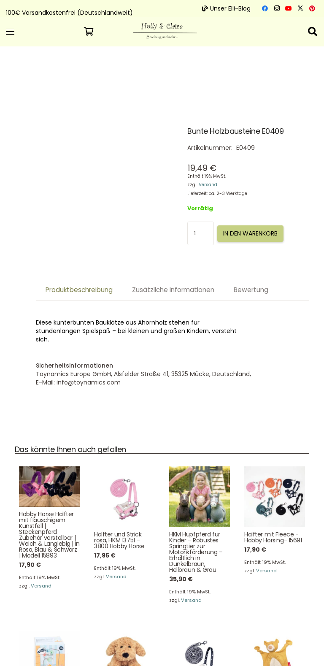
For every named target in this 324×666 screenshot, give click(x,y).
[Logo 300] (162, 29)
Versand (208, 184)
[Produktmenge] (200, 233)
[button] (40, 31)
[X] (300, 8)
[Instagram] (277, 8)
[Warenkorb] (88, 31)
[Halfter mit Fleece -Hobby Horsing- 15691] (274, 497)
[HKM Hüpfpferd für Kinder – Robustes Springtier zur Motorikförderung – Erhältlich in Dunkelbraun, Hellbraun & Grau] (199, 497)
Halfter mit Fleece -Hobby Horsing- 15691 (273, 537)
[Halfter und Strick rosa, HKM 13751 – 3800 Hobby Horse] (124, 497)
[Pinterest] (312, 8)
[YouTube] (288, 8)
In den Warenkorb (250, 233)
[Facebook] (265, 8)
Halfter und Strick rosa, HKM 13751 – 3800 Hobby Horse (119, 540)
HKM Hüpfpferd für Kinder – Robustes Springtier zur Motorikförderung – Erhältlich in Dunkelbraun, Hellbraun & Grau (195, 552)
